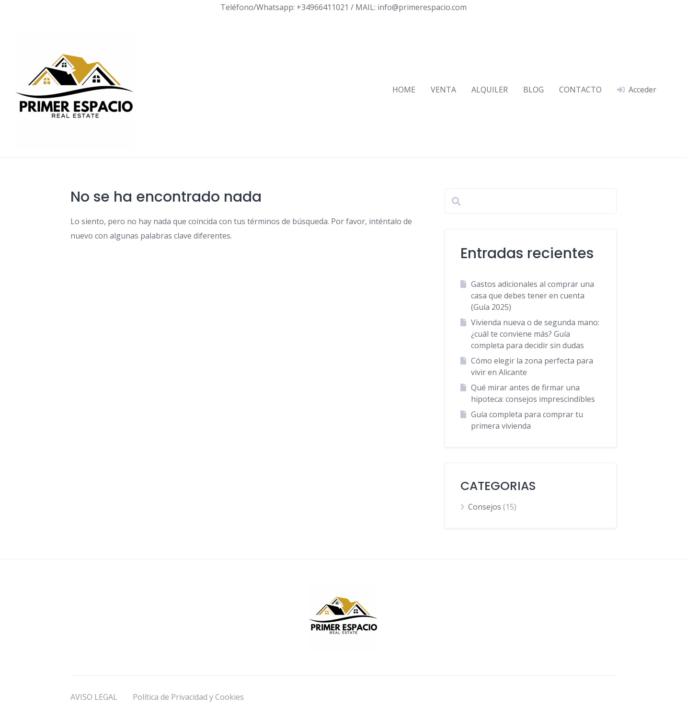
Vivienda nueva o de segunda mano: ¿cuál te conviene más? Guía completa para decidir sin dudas (535, 334)
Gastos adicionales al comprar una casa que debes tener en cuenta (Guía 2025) (532, 295)
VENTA (443, 89)
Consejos (484, 506)
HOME (403, 89)
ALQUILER (489, 89)
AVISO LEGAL (93, 697)
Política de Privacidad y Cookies (188, 697)
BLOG (533, 89)
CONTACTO (580, 89)
